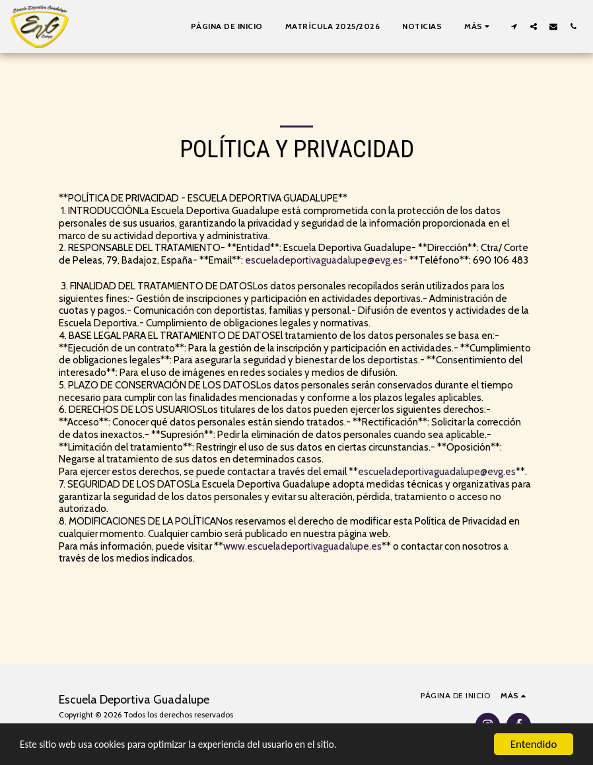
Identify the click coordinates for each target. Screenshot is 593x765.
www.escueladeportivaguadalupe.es (302, 546)
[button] (514, 26)
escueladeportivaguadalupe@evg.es (324, 260)
